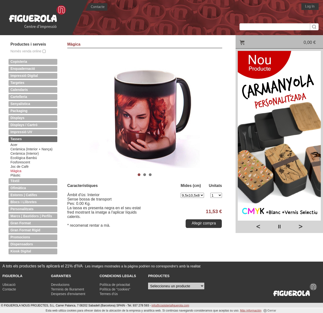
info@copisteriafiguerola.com (170, 305)
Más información (250, 310)
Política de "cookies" (115, 289)
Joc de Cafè (19, 167)
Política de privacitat (115, 285)
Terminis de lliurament (67, 289)
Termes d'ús (109, 294)
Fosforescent (20, 162)
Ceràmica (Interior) (24, 153)
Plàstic (15, 175)
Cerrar (270, 310)
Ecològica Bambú (23, 158)
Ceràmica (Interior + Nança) (31, 149)
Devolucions (60, 285)
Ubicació (9, 285)
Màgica (15, 171)
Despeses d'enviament (68, 294)
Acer (13, 145)
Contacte (9, 289)
